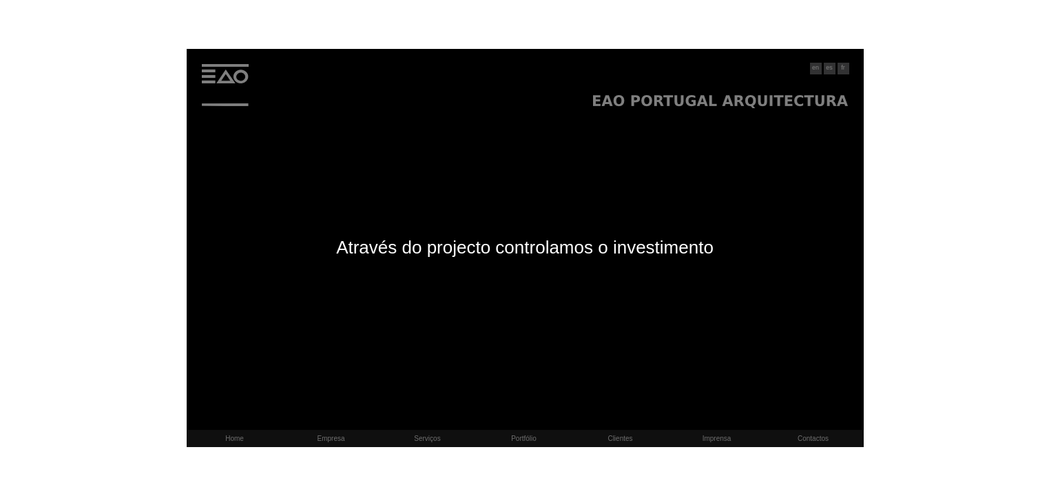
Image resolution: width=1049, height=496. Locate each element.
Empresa (330, 438)
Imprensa (717, 438)
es (829, 67)
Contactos (813, 438)
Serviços (427, 438)
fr (843, 67)
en (815, 67)
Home (234, 438)
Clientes (619, 438)
